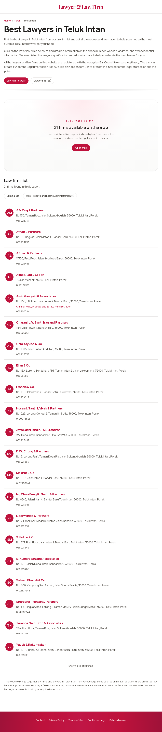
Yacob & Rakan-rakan (31, 645)
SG (9, 582)
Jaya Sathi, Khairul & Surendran (38, 430)
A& (9, 234)
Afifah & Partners (28, 232)
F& (9, 389)
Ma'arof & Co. (25, 473)
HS (9, 411)
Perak (17, 20)
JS (9, 432)
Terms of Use (76, 720)
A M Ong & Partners (30, 210)
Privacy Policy (56, 720)
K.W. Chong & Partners (32, 451)
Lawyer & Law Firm (81, 6)
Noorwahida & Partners (32, 516)
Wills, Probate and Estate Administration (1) (50, 195)
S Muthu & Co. (26, 537)
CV (9, 325)
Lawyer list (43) (42, 80)
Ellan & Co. (23, 365)
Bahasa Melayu (118, 720)
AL (9, 277)
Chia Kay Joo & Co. (29, 344)
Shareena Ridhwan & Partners (37, 602)
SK (9, 561)
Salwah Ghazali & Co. (31, 580)
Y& (9, 647)
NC (9, 497)
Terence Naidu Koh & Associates (39, 623)
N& (9, 518)
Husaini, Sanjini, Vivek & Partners (39, 408)
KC (9, 454)
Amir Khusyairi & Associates (36, 296)
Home (7, 20)
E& (9, 368)
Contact (40, 720)
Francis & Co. (25, 387)
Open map (81, 147)
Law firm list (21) (16, 80)
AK (9, 298)
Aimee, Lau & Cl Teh (30, 275)
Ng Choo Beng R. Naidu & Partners (40, 494)
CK (9, 346)
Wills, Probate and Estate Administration (48, 306)
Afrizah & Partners (29, 253)
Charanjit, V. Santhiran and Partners (42, 322)
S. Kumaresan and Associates (37, 559)
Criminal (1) (13, 195)
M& (9, 475)
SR (9, 604)
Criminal (20, 306)
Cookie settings (96, 720)
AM (9, 213)
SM (9, 539)
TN (9, 625)
